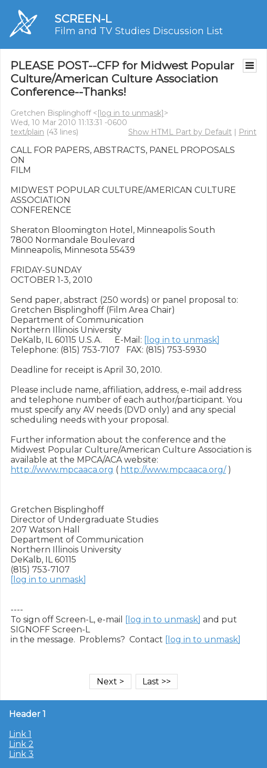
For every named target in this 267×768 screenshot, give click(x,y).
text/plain (27, 132)
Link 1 (20, 734)
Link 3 (21, 754)
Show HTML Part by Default (180, 132)
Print (247, 132)
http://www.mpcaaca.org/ (173, 470)
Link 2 (21, 744)
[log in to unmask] (130, 113)
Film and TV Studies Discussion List (139, 31)
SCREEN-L (83, 18)
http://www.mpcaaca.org (62, 470)
